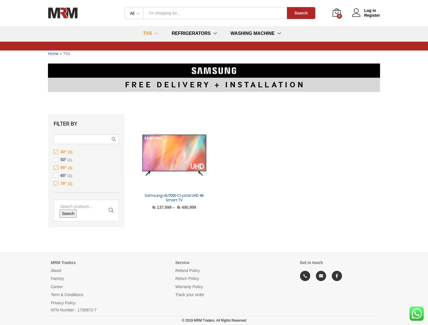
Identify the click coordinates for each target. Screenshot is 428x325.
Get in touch (311, 262)
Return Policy (187, 278)
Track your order (189, 294)
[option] (214, 100)
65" (63, 175)
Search (301, 13)
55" (63, 167)
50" (63, 159)
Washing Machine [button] (252, 33)
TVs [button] (147, 33)
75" (63, 183)
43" (63, 151)
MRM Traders (63, 262)
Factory (57, 278)
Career (57, 286)
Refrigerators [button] (191, 33)
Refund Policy (187, 270)
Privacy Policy (63, 303)
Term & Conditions (67, 294)
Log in (364, 10)
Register (372, 15)
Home (53, 53)
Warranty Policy (189, 286)
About (56, 270)
